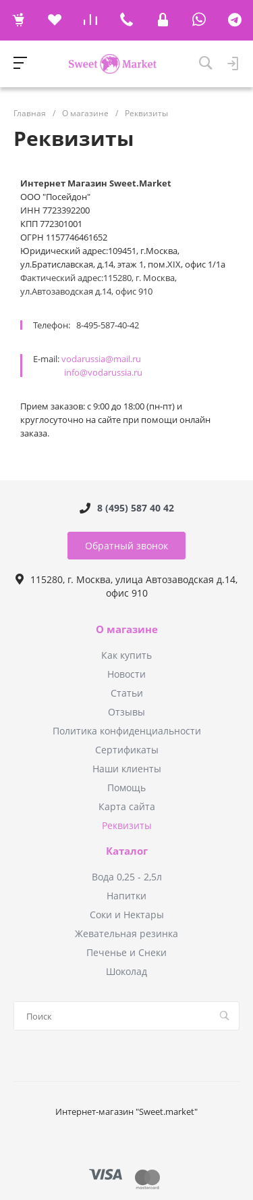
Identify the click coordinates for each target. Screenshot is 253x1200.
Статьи (127, 692)
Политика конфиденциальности (127, 730)
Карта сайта (127, 806)
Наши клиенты (126, 768)
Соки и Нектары (127, 914)
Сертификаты (127, 749)
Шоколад (126, 971)
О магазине (127, 630)
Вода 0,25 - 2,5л (127, 876)
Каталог (127, 851)
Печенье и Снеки (126, 952)
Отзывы (126, 711)
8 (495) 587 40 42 (135, 507)
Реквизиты (127, 825)
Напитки (126, 895)
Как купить (126, 655)
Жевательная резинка (126, 933)
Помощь (126, 787)
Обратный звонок (126, 545)
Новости (126, 674)
